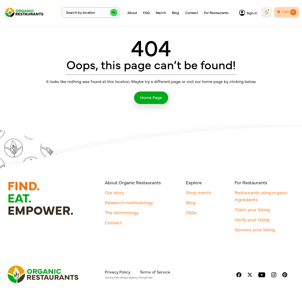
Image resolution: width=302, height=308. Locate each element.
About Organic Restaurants (133, 182)
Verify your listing (252, 219)
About (132, 12)
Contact (191, 12)
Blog (175, 12)
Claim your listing (252, 209)
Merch (161, 12)
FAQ (146, 12)
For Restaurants (216, 12)
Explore (194, 182)
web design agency (126, 277)
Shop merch (198, 192)
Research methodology (129, 202)
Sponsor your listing (255, 229)
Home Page (151, 97)
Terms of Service (155, 271)
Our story (114, 192)
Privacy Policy (117, 271)
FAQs (191, 212)
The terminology (122, 212)
